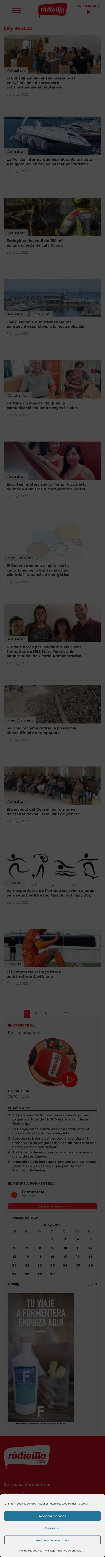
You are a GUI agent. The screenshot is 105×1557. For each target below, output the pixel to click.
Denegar (52, 1528)
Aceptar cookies (53, 1516)
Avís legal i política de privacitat (64, 1550)
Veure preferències (52, 1540)
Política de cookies (30, 1550)
